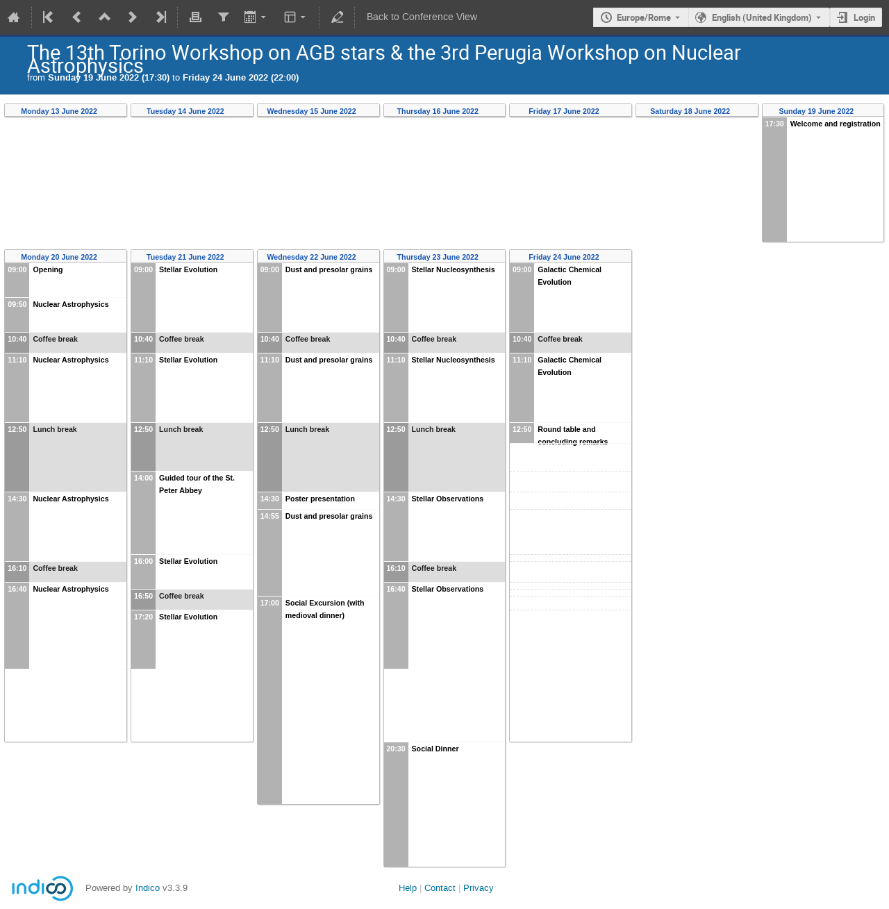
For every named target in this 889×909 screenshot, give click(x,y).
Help (408, 888)
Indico (147, 888)
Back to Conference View (422, 17)
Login (864, 17)
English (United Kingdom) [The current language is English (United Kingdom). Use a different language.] (762, 17)
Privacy (478, 888)
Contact (440, 888)
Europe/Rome (644, 17)
